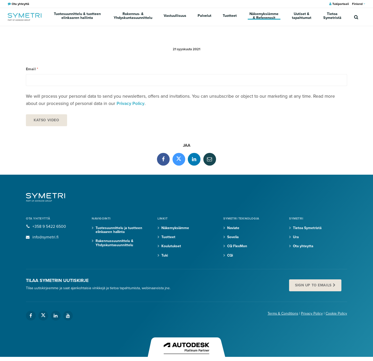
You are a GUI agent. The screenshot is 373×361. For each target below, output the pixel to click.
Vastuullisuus (177, 17)
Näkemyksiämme (175, 230)
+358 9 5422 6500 (49, 228)
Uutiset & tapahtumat (302, 17)
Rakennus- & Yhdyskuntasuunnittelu (135, 17)
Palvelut (205, 17)
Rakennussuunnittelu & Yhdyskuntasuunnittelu (115, 245)
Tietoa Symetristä (333, 17)
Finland (358, 4)
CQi (230, 257)
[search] (356, 17)
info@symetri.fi (45, 238)
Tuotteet (229, 17)
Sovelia (233, 239)
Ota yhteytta (303, 248)
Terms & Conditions (282, 316)
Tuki (164, 257)
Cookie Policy (336, 316)
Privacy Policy (131, 105)
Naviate (233, 230)
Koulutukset (171, 248)
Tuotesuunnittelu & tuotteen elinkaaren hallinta (78, 17)
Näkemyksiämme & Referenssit (264, 17)
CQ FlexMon (237, 248)
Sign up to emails (314, 287)
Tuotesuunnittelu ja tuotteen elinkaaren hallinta (119, 232)
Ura (296, 239)
